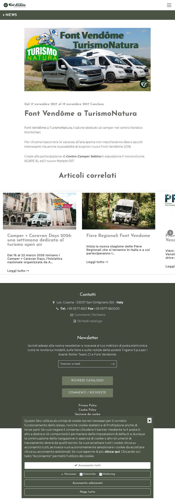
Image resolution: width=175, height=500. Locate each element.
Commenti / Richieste (90, 315)
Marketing (109, 474)
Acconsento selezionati (87, 483)
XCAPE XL (31, 161)
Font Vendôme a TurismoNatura (48, 127)
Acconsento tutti (88, 465)
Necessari (70, 474)
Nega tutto (87, 491)
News (10, 15)
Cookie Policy (87, 409)
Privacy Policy (88, 405)
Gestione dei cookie (87, 414)
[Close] (149, 420)
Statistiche (89, 474)
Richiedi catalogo (89, 321)
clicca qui (112, 451)
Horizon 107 (65, 161)
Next (170, 233)
